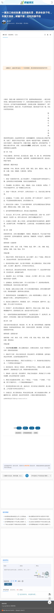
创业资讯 (10, 35)
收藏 (15, 428)
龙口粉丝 (14, 348)
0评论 (26, 23)
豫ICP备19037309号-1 (8, 610)
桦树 (9, 21)
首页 (5, 35)
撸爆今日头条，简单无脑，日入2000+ (14, 474)
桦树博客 (4, 603)
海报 (31, 428)
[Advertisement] (27, 51)
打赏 (19, 428)
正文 (16, 35)
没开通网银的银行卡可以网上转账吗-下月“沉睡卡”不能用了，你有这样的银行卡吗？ (27, 517)
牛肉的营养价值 (27, 432)
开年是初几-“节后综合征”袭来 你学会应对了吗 (41, 474)
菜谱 (29, 145)
